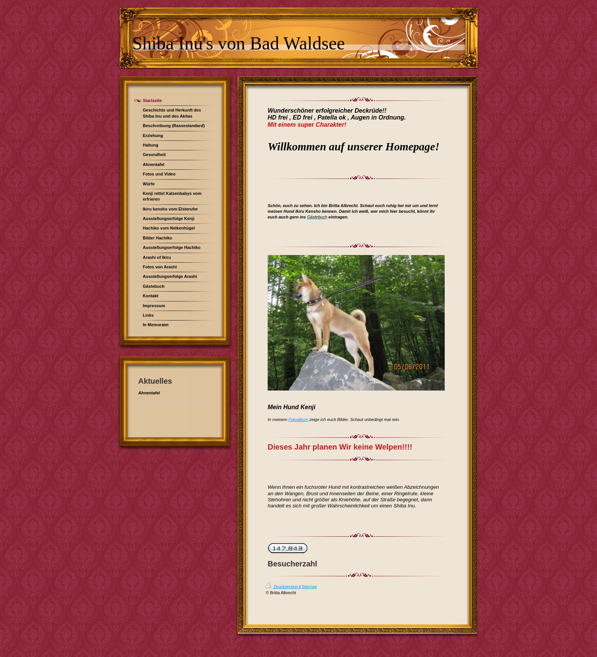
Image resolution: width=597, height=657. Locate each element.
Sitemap (309, 586)
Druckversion (282, 586)
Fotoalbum (298, 419)
